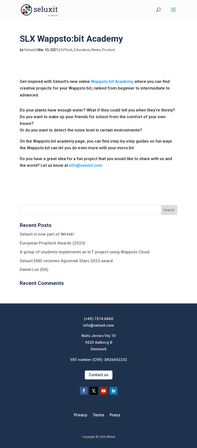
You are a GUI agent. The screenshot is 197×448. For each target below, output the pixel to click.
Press (115, 415)
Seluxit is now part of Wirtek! (47, 234)
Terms (98, 415)
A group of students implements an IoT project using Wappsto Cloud (84, 251)
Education (82, 50)
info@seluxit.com (85, 165)
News (95, 50)
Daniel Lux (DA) (34, 269)
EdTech (66, 50)
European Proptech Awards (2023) (52, 243)
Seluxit (29, 50)
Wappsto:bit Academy (111, 81)
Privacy (80, 415)
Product (108, 50)
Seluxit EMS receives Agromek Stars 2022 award (66, 260)
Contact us (98, 375)
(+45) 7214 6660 (98, 319)
